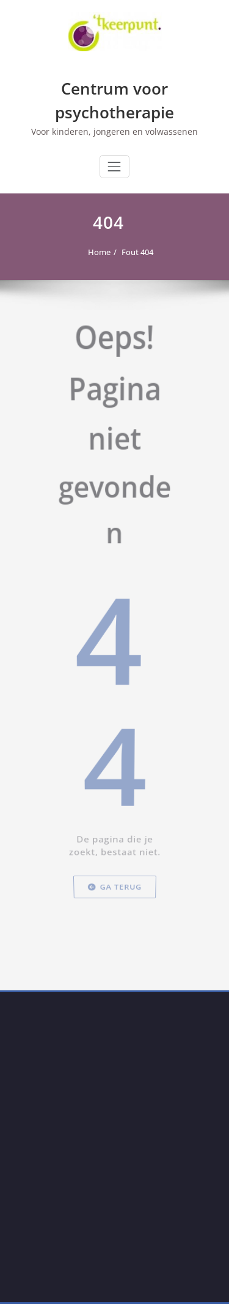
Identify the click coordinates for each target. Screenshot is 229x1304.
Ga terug (114, 943)
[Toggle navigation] (114, 166)
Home (96, 252)
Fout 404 (134, 252)
